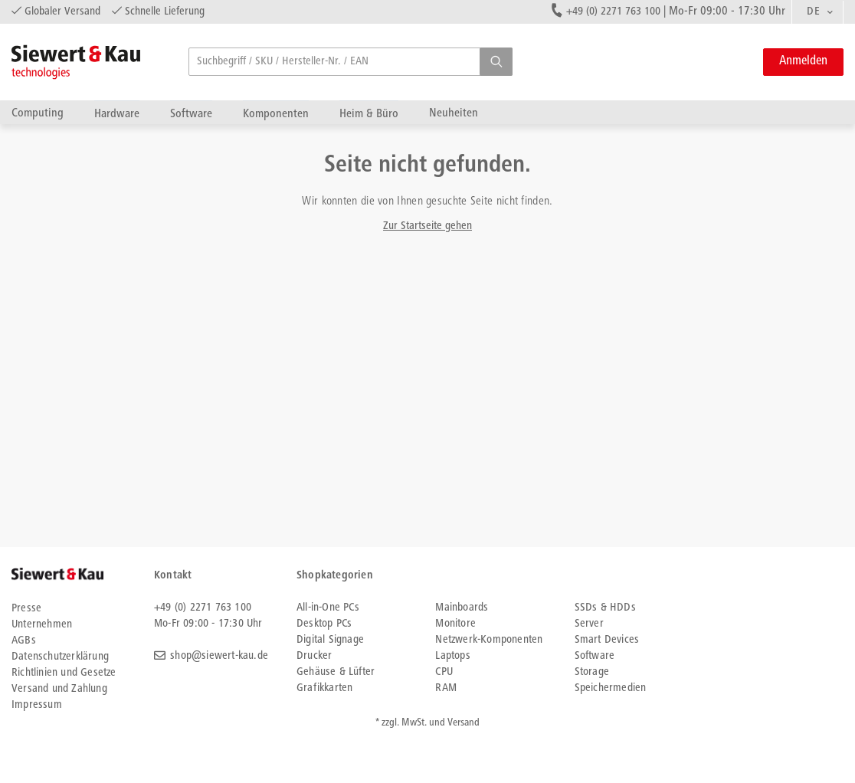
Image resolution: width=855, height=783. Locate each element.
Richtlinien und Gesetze (63, 673)
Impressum (36, 705)
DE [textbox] (813, 12)
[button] (496, 62)
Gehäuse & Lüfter (335, 672)
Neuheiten (453, 113)
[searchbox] (350, 62)
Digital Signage (330, 640)
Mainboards (461, 608)
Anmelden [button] (803, 61)
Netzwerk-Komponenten (488, 640)
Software (191, 114)
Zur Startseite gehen (427, 226)
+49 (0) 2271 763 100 (613, 12)
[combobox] (817, 12)
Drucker (314, 656)
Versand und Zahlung (59, 689)
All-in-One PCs (327, 608)
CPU (444, 672)
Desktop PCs (324, 624)
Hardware (116, 114)
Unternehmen (41, 625)
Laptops (452, 656)
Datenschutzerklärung (60, 657)
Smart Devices (607, 640)
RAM (446, 688)
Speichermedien (611, 688)
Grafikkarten (324, 688)
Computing (37, 113)
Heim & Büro (368, 114)
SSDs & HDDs (605, 608)
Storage (592, 672)
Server (589, 624)
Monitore (455, 624)
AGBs (23, 641)
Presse (26, 608)
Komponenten (276, 114)
